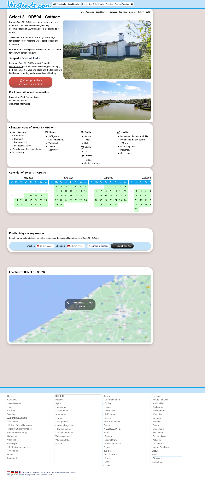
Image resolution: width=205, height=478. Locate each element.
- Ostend (155, 425)
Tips (9, 407)
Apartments (12, 421)
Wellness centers (63, 436)
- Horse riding (110, 411)
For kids (11, 411)
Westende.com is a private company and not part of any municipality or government (50, 472)
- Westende (12, 451)
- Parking (108, 436)
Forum (107, 447)
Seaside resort (14, 403)
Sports (107, 396)
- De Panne (157, 443)
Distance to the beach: (130, 136)
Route (106, 432)
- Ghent (107, 462)
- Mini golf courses (64, 432)
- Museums (60, 407)
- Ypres (107, 465)
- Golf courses (110, 414)
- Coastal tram (110, 440)
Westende (61, 4)
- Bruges (107, 458)
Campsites (12, 436)
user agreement (12, 475)
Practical (109, 4)
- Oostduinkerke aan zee (18, 447)
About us (156, 454)
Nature (58, 443)
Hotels (10, 454)
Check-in (31, 246)
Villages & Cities (63, 440)
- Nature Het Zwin (160, 400)
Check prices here (30, 82)
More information (22, 104)
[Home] (54, 4)
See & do (93, 4)
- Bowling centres (63, 429)
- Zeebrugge (157, 407)
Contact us (157, 462)
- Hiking (107, 407)
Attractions (60, 414)
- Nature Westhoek (160, 447)
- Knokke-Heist (158, 403)
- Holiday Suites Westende (19, 429)
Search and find (122, 246)
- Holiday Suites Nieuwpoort (20, 425)
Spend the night (74, 4)
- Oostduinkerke (159, 436)
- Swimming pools (112, 400)
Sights (58, 403)
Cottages (11, 440)
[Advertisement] (176, 76)
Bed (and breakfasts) (17, 432)
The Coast (156, 396)
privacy (21, 475)
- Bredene (156, 421)
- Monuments (61, 411)
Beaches (59, 400)
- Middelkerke (158, 429)
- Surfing (107, 418)
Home (10, 396)
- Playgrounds (61, 421)
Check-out (61, 246)
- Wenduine (157, 414)
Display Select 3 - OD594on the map (80, 304)
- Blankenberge (159, 411)
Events (101, 4)
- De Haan (156, 418)
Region (118, 4)
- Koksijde (156, 440)
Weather (125, 4)
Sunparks (46, 63)
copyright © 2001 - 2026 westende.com (38, 475)
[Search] (132, 4)
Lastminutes (13, 458)
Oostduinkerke (31, 58)
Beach (84, 4)
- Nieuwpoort (13, 443)
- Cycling (107, 403)
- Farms (59, 418)
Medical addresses (112, 443)
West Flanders (110, 454)
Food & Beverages (112, 421)
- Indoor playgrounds (65, 425)
